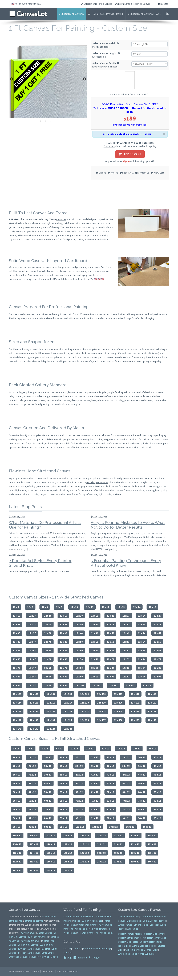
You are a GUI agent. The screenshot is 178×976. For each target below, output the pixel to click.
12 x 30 (79, 624)
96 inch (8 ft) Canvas (28, 944)
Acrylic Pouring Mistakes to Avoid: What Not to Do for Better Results (128, 524)
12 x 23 (126, 615)
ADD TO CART (130, 154)
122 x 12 (152, 844)
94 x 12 (141, 818)
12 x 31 (94, 624)
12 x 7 (30, 607)
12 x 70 (79, 659)
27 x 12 (32, 766)
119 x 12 (101, 844)
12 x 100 (79, 685)
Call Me (163, 3)
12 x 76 (16, 667)
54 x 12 (141, 783)
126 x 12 (67, 852)
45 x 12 (157, 774)
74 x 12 (141, 800)
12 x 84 (141, 667)
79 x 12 (63, 809)
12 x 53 (126, 641)
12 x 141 (17, 728)
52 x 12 (110, 783)
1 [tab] (40, 121)
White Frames (125, 924)
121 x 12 (135, 844)
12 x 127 (84, 711)
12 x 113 (152, 694)
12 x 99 (63, 685)
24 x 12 (141, 757)
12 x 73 (126, 659)
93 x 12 (126, 818)
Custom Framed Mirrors (130, 933)
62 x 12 (110, 792)
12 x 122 (152, 702)
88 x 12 (47, 818)
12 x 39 (63, 633)
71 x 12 (94, 800)
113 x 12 (152, 835)
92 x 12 (110, 818)
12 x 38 (47, 633)
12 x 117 (67, 702)
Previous (11, 79)
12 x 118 (84, 702)
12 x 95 (157, 676)
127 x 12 (84, 852)
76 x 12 (16, 809)
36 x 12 (16, 774)
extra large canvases (97, 482)
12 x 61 (94, 650)
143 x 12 (51, 870)
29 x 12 (63, 766)
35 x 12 (157, 766)
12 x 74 (141, 659)
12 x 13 (121, 607)
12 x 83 (126, 667)
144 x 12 (67, 870)
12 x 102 (113, 685)
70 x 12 (79, 800)
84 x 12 (141, 809)
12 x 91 (94, 676)
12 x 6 (16, 607)
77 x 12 (32, 809)
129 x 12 (118, 852)
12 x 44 (141, 633)
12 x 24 (141, 615)
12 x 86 (16, 676)
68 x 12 (47, 800)
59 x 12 (63, 792)
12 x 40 (79, 633)
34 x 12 (141, 766)
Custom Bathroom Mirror (131, 937)
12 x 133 (34, 720)
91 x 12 (94, 818)
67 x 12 (32, 800)
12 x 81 (94, 667)
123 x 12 (17, 852)
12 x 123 (17, 711)
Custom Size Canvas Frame (144, 13)
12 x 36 (16, 633)
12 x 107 (51, 694)
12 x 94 (141, 676)
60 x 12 (79, 792)
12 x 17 (32, 615)
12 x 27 (32, 624)
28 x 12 (47, 766)
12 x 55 (157, 641)
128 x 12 (101, 852)
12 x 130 (135, 711)
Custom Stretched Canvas (96, 3)
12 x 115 (34, 702)
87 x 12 (32, 818)
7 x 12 (30, 748)
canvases (61, 219)
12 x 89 (63, 676)
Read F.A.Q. (128, 172)
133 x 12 (34, 861)
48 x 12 (47, 783)
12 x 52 (110, 641)
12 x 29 (63, 624)
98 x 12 (47, 826)
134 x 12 (51, 861)
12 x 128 (101, 711)
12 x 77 (32, 667)
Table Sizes (124, 945)
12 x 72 (110, 659)
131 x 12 (152, 852)
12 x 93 (126, 676)
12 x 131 (152, 711)
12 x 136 (84, 720)
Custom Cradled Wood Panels (78, 916)
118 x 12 (84, 844)
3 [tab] (50, 121)
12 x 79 (63, 667)
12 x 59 (63, 650)
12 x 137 (101, 720)
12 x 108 (67, 694)
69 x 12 (63, 800)
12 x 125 (51, 711)
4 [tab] (56, 121)
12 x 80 (79, 667)
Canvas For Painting (39, 956)
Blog (69, 957)
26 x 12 (16, 766)
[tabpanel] (48, 79)
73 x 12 (126, 800)
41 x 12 (94, 774)
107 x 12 (51, 835)
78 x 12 (47, 809)
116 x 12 (51, 844)
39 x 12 (63, 774)
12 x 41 (94, 633)
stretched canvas (34, 920)
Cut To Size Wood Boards (138, 949)
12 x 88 (47, 676)
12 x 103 (130, 685)
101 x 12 (96, 826)
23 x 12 (126, 757)
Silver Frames (141, 924)
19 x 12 (63, 757)
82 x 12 (110, 809)
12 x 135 (67, 720)
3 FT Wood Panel (79, 928)
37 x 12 (32, 774)
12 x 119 (101, 702)
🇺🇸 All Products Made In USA (26, 3)
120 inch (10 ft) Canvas (29, 948)
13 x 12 (121, 748)
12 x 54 (141, 641)
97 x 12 (32, 826)
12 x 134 (51, 720)
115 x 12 (34, 844)
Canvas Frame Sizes (128, 916)
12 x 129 (118, 711)
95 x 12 (157, 818)
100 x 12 (79, 826)
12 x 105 (17, 694)
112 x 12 (135, 835)
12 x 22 (110, 615)
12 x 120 (118, 702)
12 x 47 (32, 641)
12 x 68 (47, 659)
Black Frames (134, 920)
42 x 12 (110, 774)
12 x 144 (67, 728)
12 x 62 (110, 650)
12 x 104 (147, 685)
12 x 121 (135, 702)
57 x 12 (32, 792)
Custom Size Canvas (71, 13)
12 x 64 (141, 650)
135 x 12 (67, 861)
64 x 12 (141, 792)
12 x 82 (110, 667)
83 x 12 (126, 809)
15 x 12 (152, 748)
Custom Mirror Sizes (155, 937)
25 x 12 (157, 757)
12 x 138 (118, 720)
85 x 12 (157, 809)
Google (95, 957)
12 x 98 (47, 685)
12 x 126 (67, 711)
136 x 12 (84, 861)
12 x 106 (34, 694)
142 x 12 (34, 870)
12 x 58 (47, 650)
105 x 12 (17, 835)
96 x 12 (16, 826)
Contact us (109, 146)
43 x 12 (126, 774)
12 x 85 (157, 667)
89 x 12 (63, 818)
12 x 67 (32, 659)
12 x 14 (136, 607)
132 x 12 (17, 861)
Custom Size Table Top (143, 945)
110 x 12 (101, 835)
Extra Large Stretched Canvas (133, 3)
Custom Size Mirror (154, 933)
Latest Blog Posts (25, 506)
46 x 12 (16, 783)
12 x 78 (47, 667)
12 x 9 (59, 607)
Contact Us (143, 172)
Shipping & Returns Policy (67, 971)
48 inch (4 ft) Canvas (38, 936)
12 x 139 (135, 720)
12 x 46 (16, 641)
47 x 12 (32, 783)
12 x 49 (63, 641)
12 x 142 (34, 728)
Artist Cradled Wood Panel (105, 13)
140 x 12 (152, 861)
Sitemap (106, 948)
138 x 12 (118, 861)
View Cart (159, 172)
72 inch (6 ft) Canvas (31, 940)
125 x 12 (51, 852)
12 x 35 (157, 624)
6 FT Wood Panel (85, 932)
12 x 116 (51, 702)
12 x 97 (32, 685)
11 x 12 (89, 748)
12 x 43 (126, 633)
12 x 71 (94, 659)
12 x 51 (94, 641)
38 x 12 (47, 774)
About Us (77, 948)
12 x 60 (79, 650)
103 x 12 (130, 826)
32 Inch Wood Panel (92, 920)
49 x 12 (63, 783)
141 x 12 (17, 870)
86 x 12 (16, 818)
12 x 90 (79, 676)
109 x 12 (84, 835)
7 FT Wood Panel (104, 932)
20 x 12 (79, 757)
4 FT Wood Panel (97, 928)
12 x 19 (63, 615)
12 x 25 (157, 615)
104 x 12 (147, 826)
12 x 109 (84, 694)
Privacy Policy (48, 971)
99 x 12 (63, 826)
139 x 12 (135, 861)
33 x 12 (126, 766)
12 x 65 (157, 650)
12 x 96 (16, 685)
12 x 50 (79, 641)
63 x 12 (126, 792)
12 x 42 (110, 633)
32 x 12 (110, 766)
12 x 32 (110, 624)
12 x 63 (126, 650)
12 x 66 (16, 659)
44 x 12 (141, 774)
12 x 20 (79, 615)
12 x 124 (34, 711)
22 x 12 (110, 757)
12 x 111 (118, 694)
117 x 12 (67, 844)
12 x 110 (101, 694)
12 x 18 (47, 615)
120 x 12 (118, 844)
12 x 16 (16, 615)
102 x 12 (113, 826)
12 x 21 (94, 615)
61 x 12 (94, 792)
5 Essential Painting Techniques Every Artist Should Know (126, 563)
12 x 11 (89, 607)
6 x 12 (16, 748)
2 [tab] (45, 121)
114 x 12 (17, 844)
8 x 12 (45, 748)
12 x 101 (96, 685)
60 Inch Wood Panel (87, 924)
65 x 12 (157, 792)
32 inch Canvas (44, 932)
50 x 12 (79, 783)
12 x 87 (32, 676)
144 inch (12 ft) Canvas (29, 952)
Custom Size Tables (128, 941)
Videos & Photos (91, 948)
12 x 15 (152, 607)
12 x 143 (51, 728)
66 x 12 (16, 800)
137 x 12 (101, 861)
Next (84, 79)
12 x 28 (47, 624)
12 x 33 (126, 624)
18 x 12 (47, 757)
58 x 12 (47, 792)
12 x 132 (17, 720)
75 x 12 (157, 800)
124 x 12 (34, 852)
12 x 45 (157, 633)
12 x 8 (45, 607)
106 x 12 (34, 835)
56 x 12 (16, 792)
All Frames (132, 928)
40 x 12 (79, 774)
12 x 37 (32, 633)
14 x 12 (136, 748)
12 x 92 (110, 676)
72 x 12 (110, 800)
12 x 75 (157, 659)
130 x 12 (135, 852)
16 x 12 (16, 757)
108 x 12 (67, 835)
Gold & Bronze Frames (154, 920)
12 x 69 (63, 659)
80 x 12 (79, 809)
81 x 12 (94, 809)
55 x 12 (157, 783)
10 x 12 (74, 748)
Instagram (81, 957)
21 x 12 (94, 757)
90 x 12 (79, 818)
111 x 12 (118, 835)
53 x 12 (126, 783)
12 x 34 (141, 624)
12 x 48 (47, 641)
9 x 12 (59, 748)
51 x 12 (94, 783)
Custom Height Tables (151, 941)
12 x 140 (152, 720)
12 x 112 (135, 694)
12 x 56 (16, 650)
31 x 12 (94, 766)
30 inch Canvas (28, 932)
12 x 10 (74, 607)
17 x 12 (32, 757)
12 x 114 (17, 702)
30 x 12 (79, 766)
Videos (102, 172)
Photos (114, 172)
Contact (67, 952)
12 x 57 (32, 650)
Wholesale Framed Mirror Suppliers (136, 953)
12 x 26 (16, 624)
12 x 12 (105, 607)
